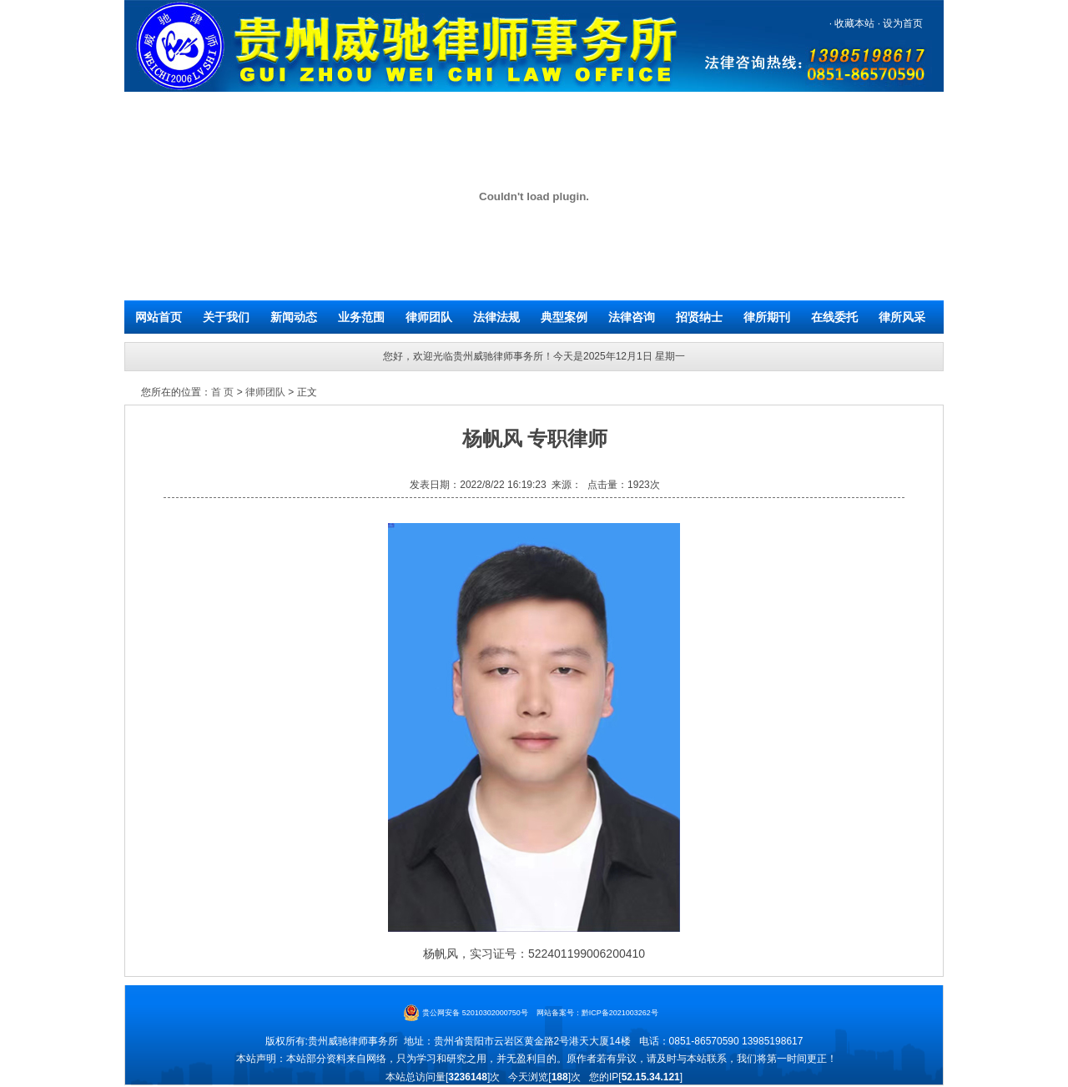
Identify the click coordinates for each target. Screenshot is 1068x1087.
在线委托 (834, 317)
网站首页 (158, 317)
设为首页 (901, 23)
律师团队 (429, 317)
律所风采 (902, 317)
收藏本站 (853, 23)
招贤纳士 (699, 317)
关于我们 (226, 317)
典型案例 (564, 317)
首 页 (222, 392)
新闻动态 (293, 317)
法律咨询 (631, 317)
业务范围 (361, 317)
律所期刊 (766, 317)
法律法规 (496, 317)
